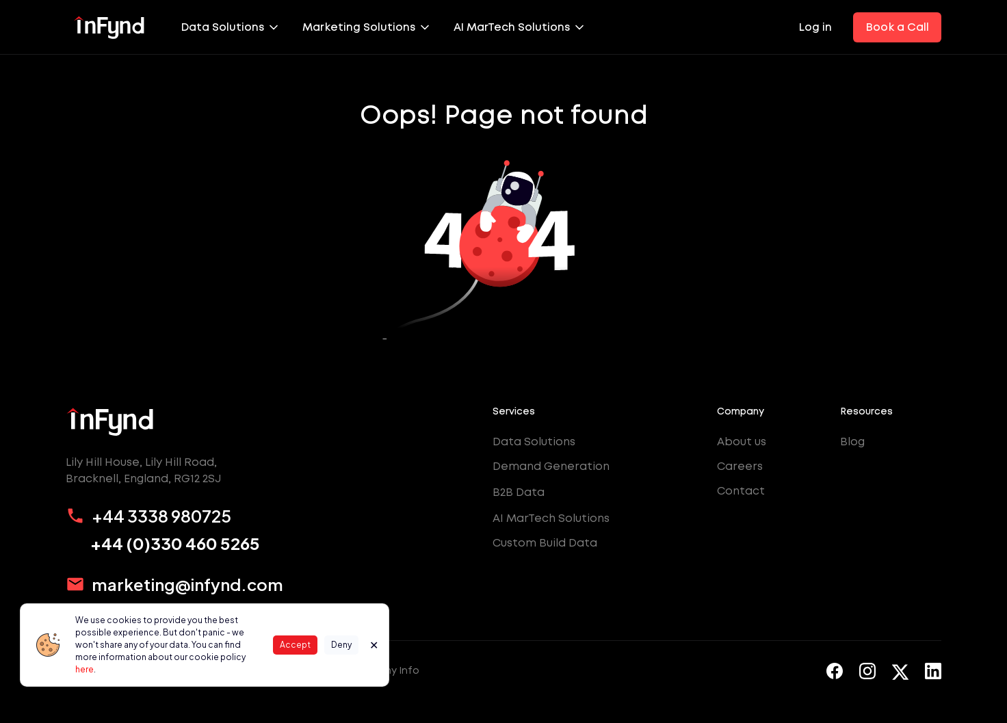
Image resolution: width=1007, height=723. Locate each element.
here (84, 669)
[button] (230, 27)
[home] (109, 27)
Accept (295, 645)
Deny (341, 645)
